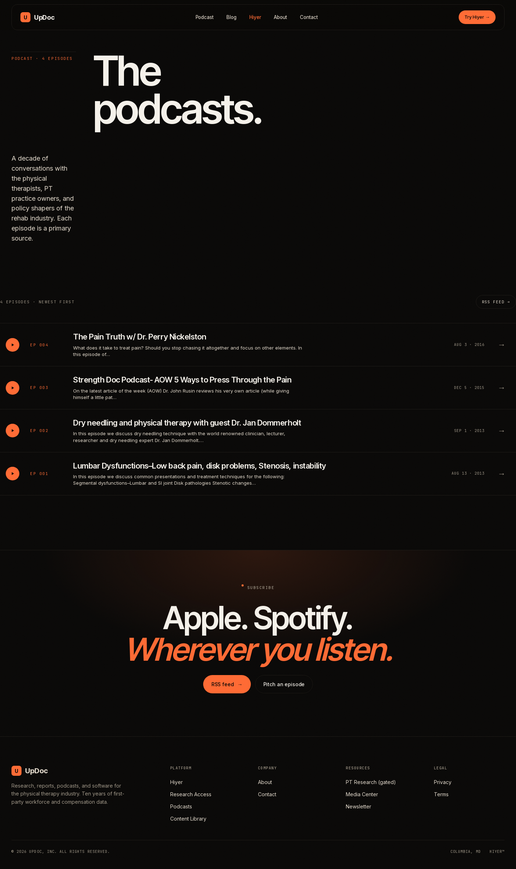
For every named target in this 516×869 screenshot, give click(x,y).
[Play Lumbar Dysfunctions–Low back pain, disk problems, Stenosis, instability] (12, 473)
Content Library (188, 819)
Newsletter (358, 806)
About (280, 17)
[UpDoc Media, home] (37, 17)
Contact (309, 17)
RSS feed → (496, 301)
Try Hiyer (477, 17)
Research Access (190, 794)
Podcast (205, 17)
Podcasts (181, 806)
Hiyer (255, 17)
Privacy (443, 782)
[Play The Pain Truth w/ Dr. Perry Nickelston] (12, 345)
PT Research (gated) (371, 782)
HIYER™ (497, 851)
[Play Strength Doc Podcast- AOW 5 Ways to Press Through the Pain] (12, 388)
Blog (231, 17)
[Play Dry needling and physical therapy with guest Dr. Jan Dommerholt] (12, 430)
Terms (441, 794)
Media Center (362, 794)
